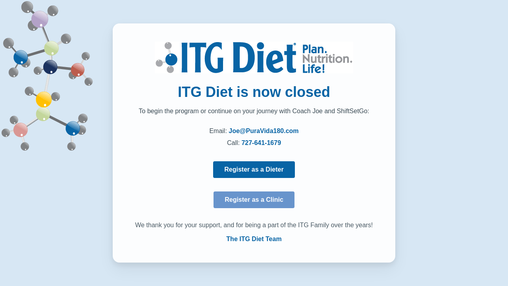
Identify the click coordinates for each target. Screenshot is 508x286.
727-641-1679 (261, 142)
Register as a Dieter (253, 169)
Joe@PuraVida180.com (263, 131)
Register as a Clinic (254, 199)
